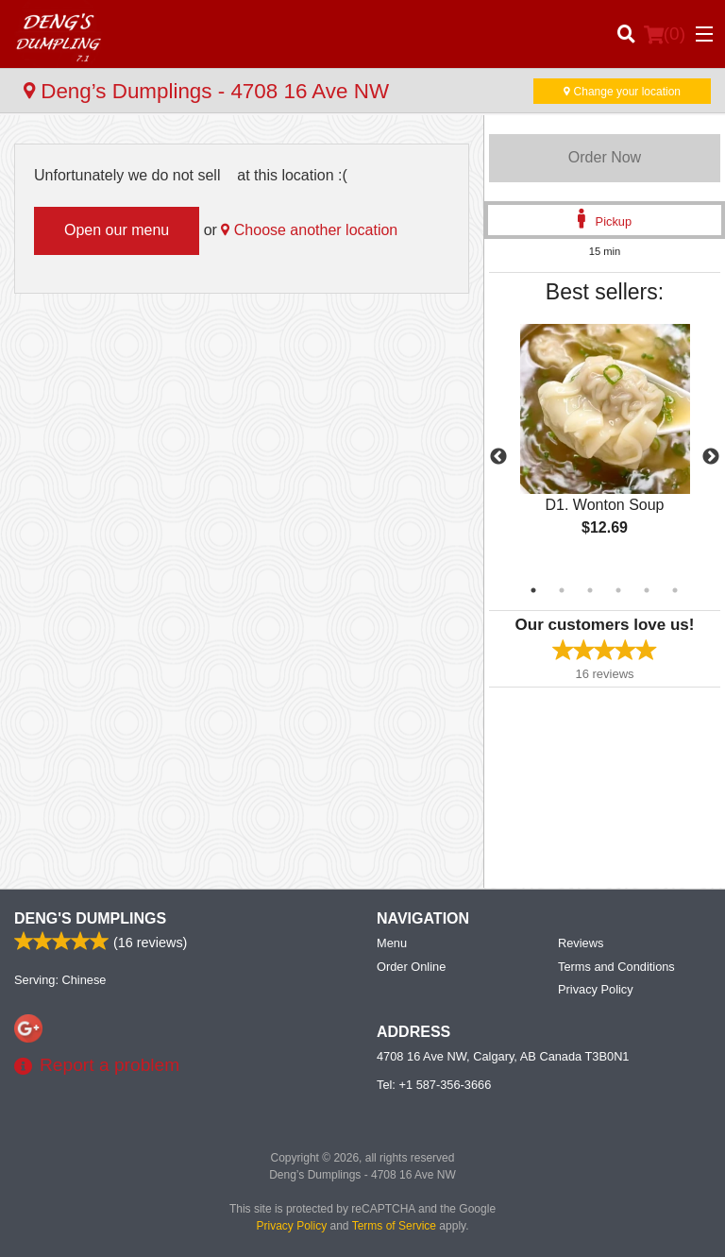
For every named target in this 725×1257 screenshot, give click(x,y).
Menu (392, 943)
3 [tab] (590, 590)
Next (710, 457)
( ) (664, 34)
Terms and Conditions (616, 967)
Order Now (604, 157)
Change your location (622, 91)
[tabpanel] (605, 445)
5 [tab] (646, 590)
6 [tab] (675, 590)
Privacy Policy (595, 989)
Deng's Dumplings (90, 918)
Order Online (411, 967)
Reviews (580, 943)
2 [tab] (561, 590)
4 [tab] (618, 590)
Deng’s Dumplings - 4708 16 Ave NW (206, 91)
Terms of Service (394, 1225)
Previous (498, 457)
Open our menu (116, 230)
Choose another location (309, 230)
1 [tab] (533, 590)
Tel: (434, 1085)
